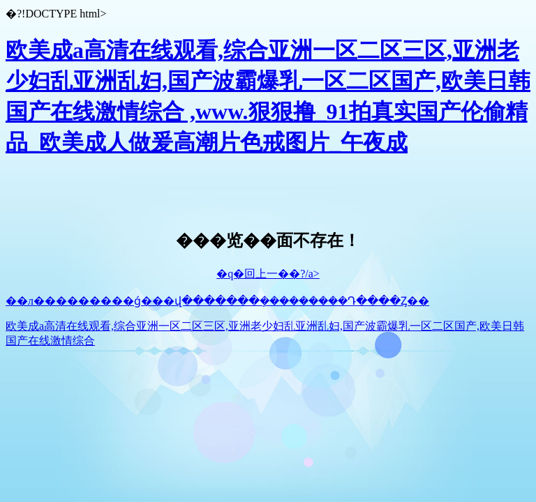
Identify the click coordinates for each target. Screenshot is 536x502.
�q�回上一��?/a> (268, 274)
